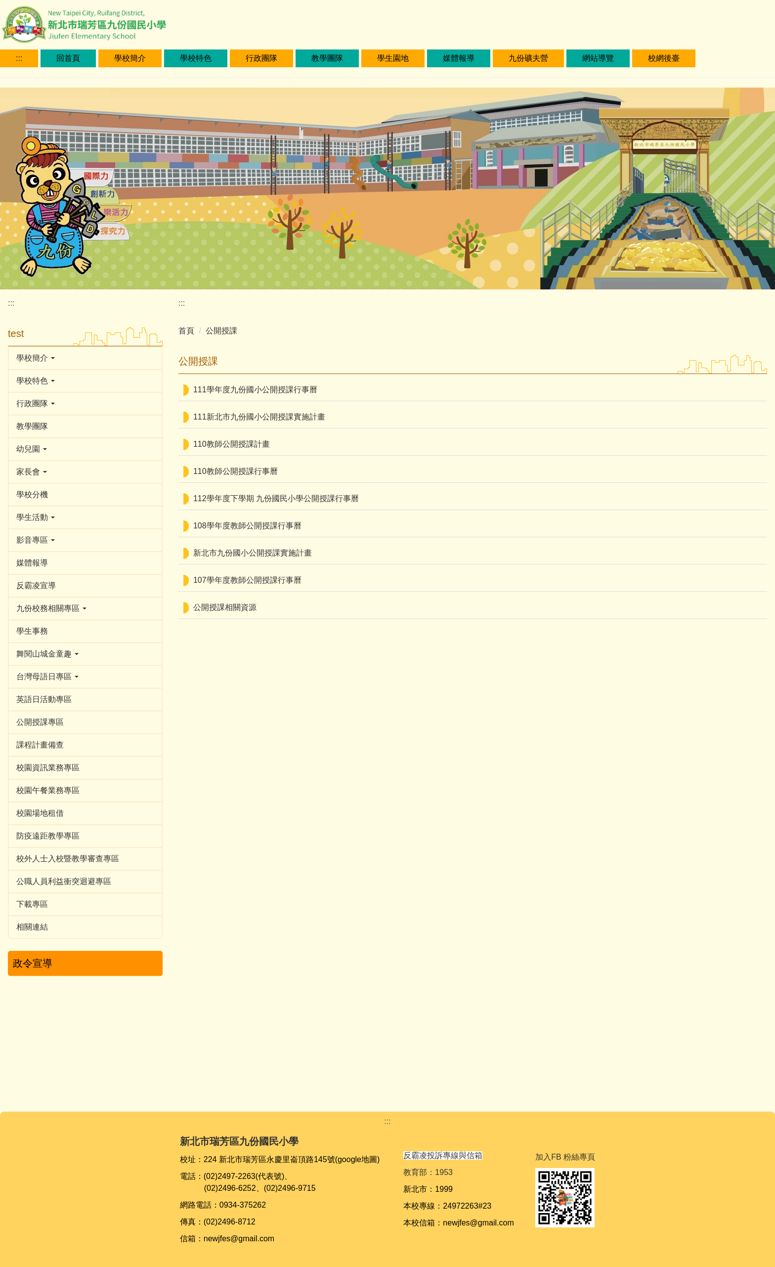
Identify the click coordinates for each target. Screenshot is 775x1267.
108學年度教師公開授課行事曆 (247, 525)
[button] (85, 358)
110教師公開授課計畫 (231, 444)
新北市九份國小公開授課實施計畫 (252, 553)
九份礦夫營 (528, 58)
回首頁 (68, 58)
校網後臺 (664, 58)
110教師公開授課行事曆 (235, 471)
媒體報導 (458, 58)
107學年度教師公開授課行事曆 (247, 580)
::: (19, 58)
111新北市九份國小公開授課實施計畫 (259, 417)
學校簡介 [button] (130, 58)
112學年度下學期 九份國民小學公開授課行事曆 (276, 498)
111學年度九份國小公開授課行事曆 (255, 389)
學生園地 (393, 58)
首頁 (186, 331)
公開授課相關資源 (225, 607)
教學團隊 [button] (327, 58)
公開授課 (221, 331)
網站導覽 (598, 58)
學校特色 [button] (196, 58)
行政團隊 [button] (261, 58)
